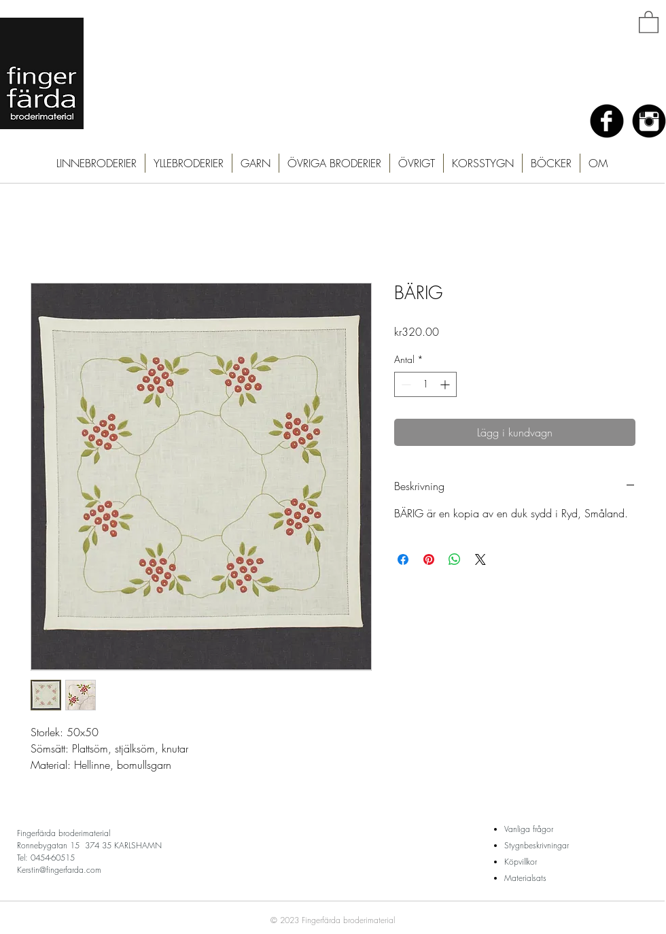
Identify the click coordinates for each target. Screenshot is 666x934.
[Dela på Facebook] (403, 559)
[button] (649, 21)
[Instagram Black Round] (649, 121)
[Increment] (446, 384)
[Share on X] (480, 559)
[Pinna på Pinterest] (429, 559)
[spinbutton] (425, 384)
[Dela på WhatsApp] (454, 559)
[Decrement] (404, 384)
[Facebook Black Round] (607, 121)
